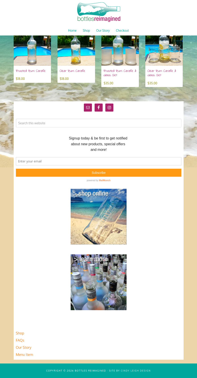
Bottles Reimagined (98, 12)
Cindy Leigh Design (136, 370)
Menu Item (24, 354)
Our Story (23, 347)
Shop (20, 333)
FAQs (20, 340)
